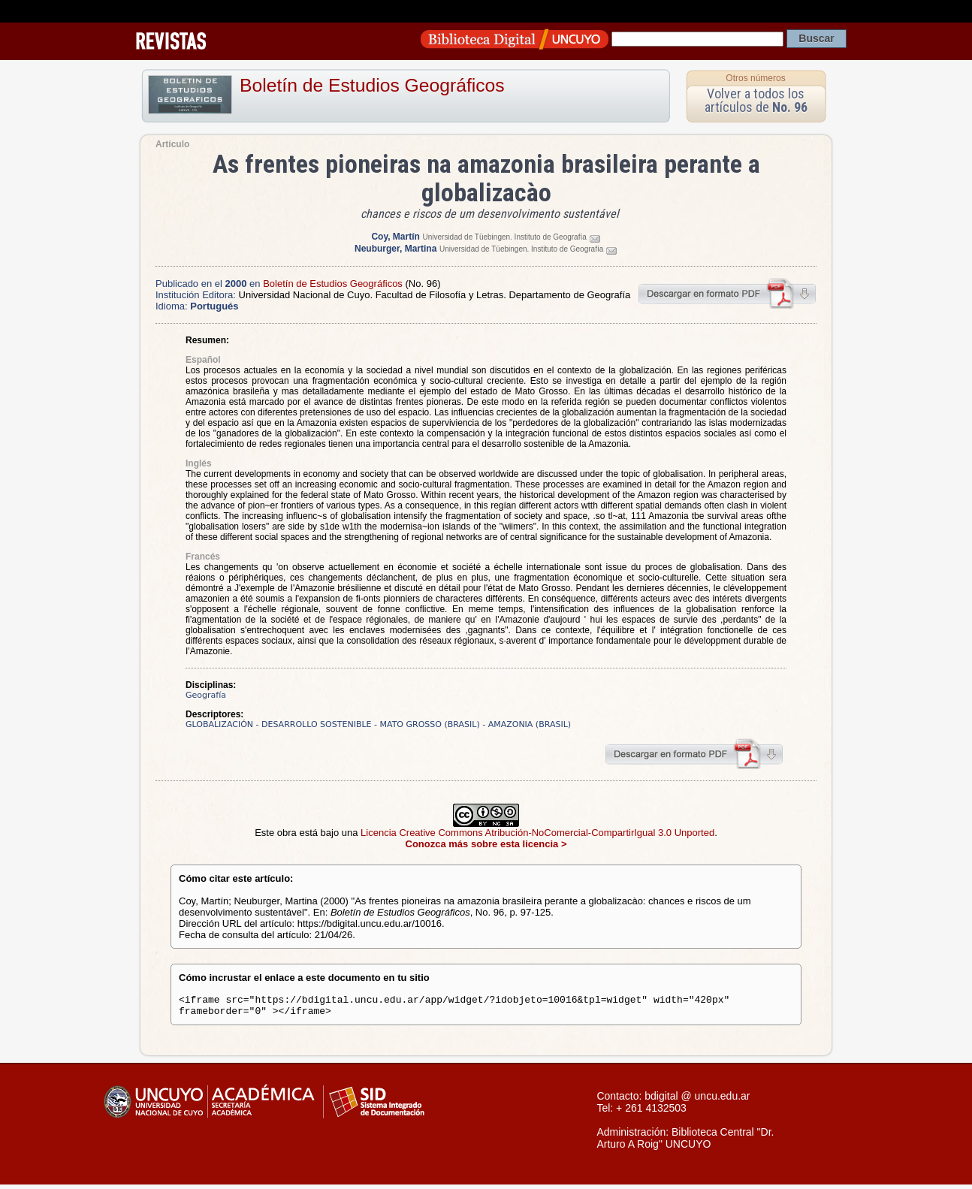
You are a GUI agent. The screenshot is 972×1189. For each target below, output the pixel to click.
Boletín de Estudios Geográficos (372, 85)
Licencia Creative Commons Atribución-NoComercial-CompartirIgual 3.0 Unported (537, 832)
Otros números (755, 78)
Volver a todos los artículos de (756, 100)
